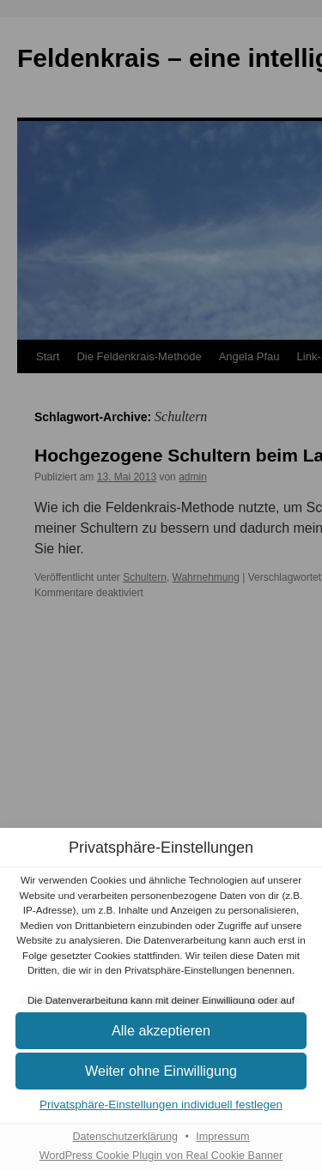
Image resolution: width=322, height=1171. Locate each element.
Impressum (222, 1137)
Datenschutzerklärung (125, 1137)
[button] (161, 1031)
